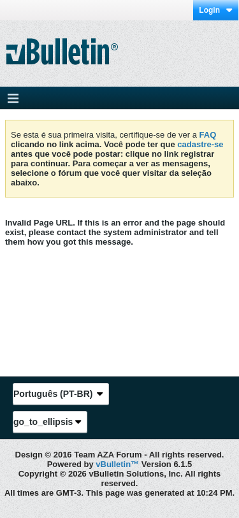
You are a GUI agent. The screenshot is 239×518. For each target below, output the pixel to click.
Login (216, 10)
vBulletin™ (117, 464)
